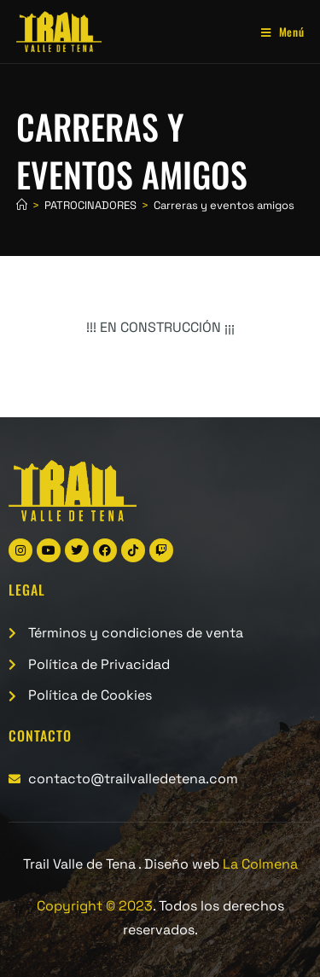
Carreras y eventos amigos (224, 205)
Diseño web (221, 864)
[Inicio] (21, 205)
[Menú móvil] (276, 31)
